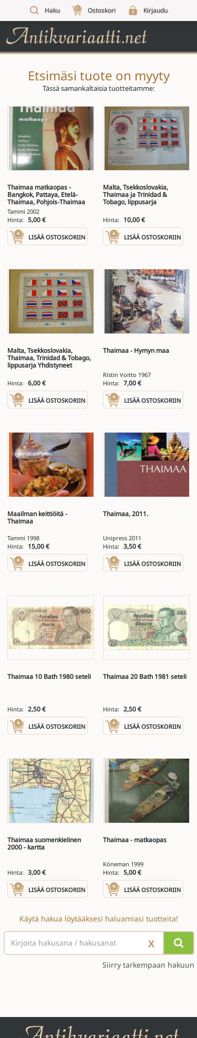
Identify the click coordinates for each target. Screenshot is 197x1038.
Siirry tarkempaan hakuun (148, 965)
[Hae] (178, 943)
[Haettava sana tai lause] (98, 943)
